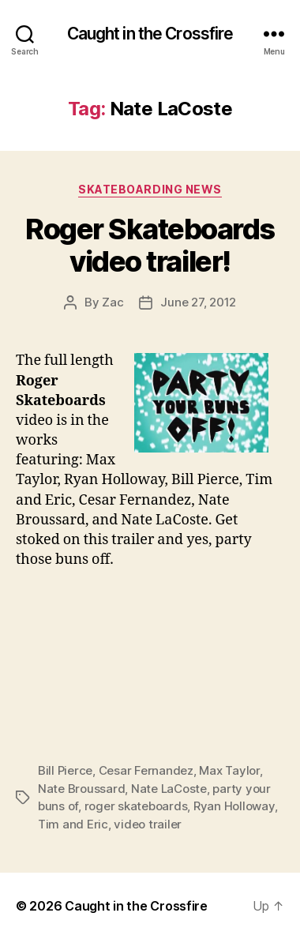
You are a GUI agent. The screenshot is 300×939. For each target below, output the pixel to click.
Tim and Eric (73, 824)
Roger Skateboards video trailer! (150, 245)
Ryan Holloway (234, 805)
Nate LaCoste (169, 788)
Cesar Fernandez (146, 770)
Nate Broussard (81, 788)
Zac (112, 302)
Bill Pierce (65, 770)
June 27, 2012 (198, 302)
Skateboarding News (149, 189)
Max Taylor (229, 770)
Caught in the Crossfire (150, 33)
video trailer (148, 824)
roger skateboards (136, 805)
